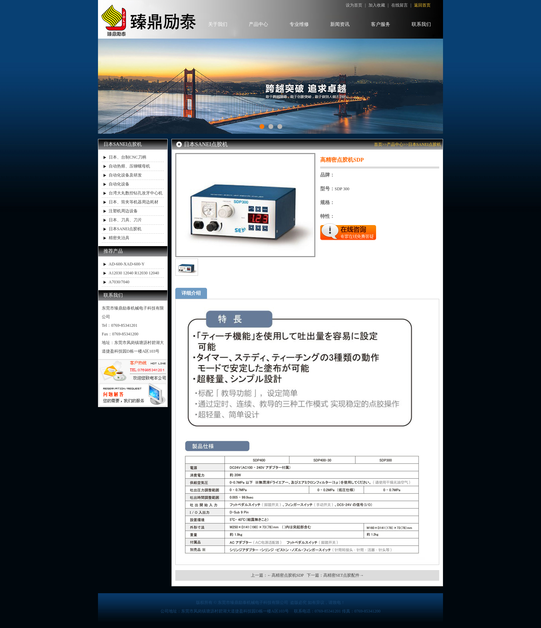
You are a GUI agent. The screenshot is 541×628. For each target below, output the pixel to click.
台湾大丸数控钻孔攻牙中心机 (136, 193)
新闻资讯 (340, 24)
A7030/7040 (119, 282)
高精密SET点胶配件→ (343, 575)
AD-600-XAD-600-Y (127, 264)
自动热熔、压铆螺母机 (129, 166)
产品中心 (258, 24)
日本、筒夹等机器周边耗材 (133, 202)
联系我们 (421, 24)
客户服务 (380, 24)
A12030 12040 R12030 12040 (134, 273)
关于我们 (217, 24)
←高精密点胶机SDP (285, 575)
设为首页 (354, 5)
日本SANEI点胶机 (125, 228)
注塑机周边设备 (123, 211)
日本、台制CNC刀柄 (127, 157)
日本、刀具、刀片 (125, 219)
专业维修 (299, 24)
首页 (378, 144)
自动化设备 (119, 184)
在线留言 (399, 5)
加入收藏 (376, 5)
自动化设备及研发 (125, 175)
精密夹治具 (119, 237)
